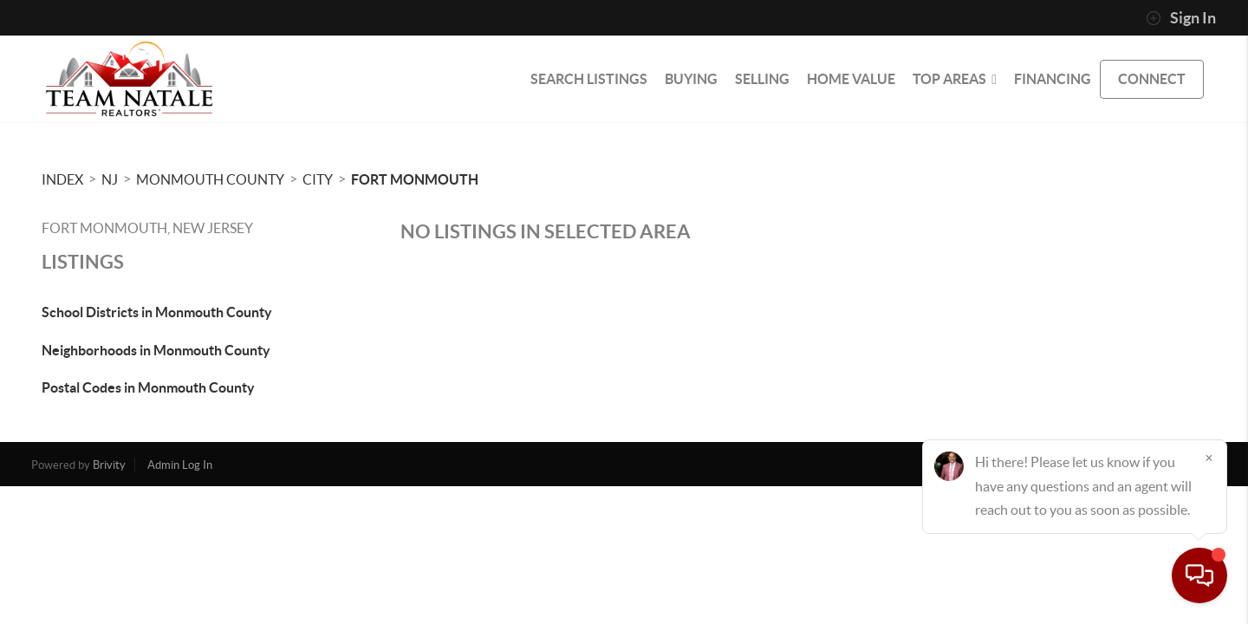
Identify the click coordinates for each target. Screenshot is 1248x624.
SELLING (762, 79)
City (317, 179)
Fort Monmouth (414, 179)
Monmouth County (210, 179)
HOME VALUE (851, 79)
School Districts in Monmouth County (157, 312)
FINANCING (1052, 79)
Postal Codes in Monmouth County (148, 387)
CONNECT (1152, 79)
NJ (109, 179)
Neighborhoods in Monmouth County (156, 350)
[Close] (1209, 458)
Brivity (109, 464)
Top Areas (955, 79)
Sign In (1181, 18)
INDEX (62, 179)
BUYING (691, 79)
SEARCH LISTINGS (588, 79)
